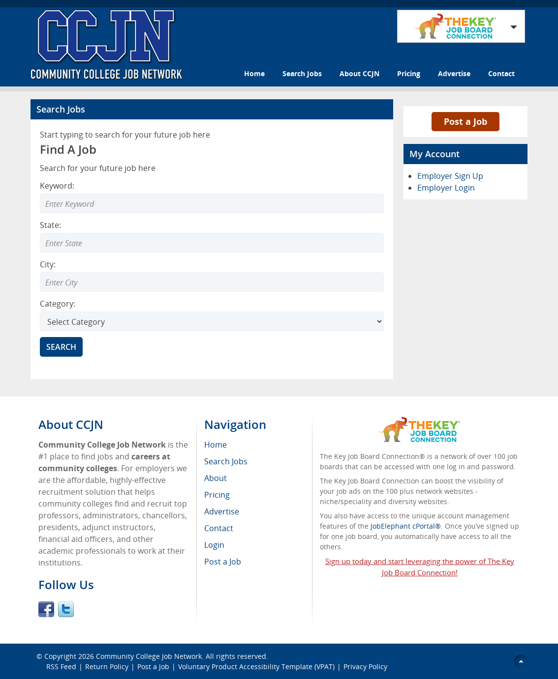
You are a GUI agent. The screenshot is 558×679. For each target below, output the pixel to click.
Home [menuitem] (215, 444)
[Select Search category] (212, 321)
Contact (501, 73)
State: (50, 225)
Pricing (408, 73)
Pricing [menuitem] (217, 494)
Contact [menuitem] (218, 528)
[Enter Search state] (212, 243)
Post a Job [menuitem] (222, 561)
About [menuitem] (215, 478)
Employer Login (446, 187)
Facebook (46, 609)
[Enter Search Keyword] (212, 203)
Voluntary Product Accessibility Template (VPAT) (256, 666)
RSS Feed (61, 666)
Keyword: (57, 185)
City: (48, 264)
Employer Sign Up (450, 175)
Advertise (454, 73)
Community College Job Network (149, 656)
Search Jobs (302, 73)
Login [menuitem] (214, 544)
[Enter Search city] (212, 282)
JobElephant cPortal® (406, 526)
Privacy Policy (366, 666)
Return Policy (106, 666)
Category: (57, 303)
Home (254, 73)
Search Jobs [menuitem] (226, 461)
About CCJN (359, 73)
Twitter (66, 609)
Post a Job (465, 121)
